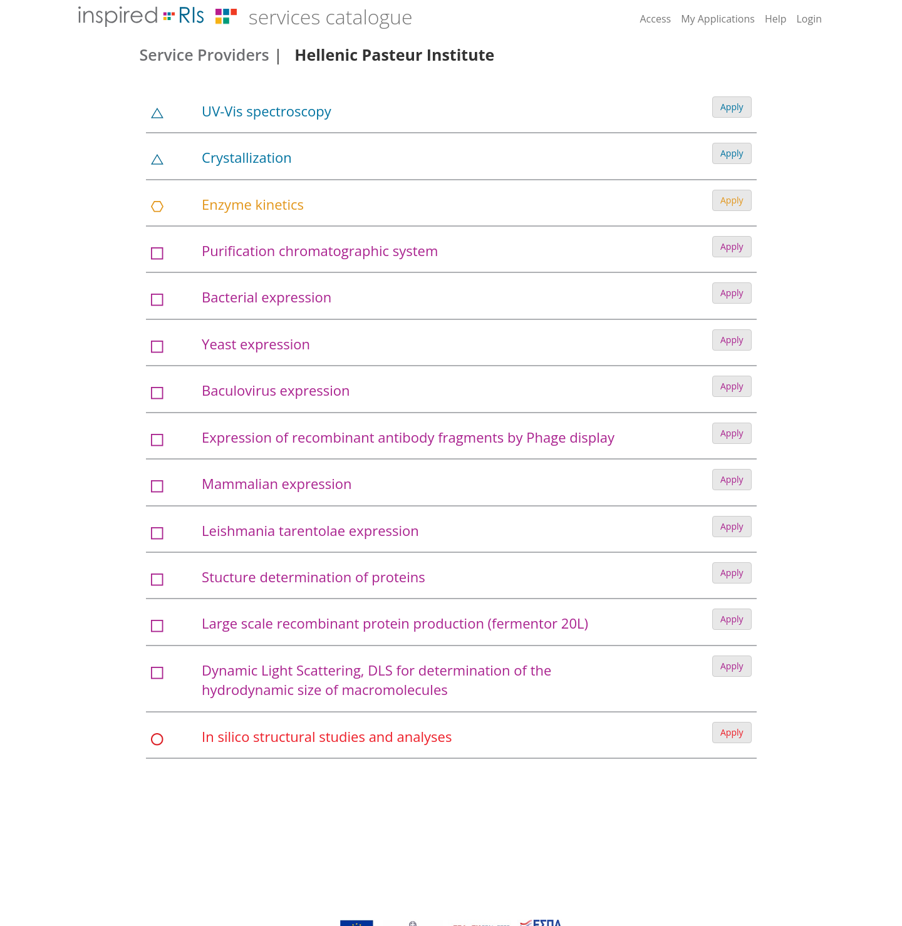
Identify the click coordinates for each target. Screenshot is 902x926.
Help (776, 19)
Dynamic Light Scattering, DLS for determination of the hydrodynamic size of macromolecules (376, 680)
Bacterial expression (266, 296)
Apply (732, 107)
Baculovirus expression (276, 390)
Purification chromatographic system (320, 250)
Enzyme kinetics (253, 204)
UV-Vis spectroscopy (266, 110)
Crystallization (247, 157)
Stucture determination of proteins (313, 576)
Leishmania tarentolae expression (310, 530)
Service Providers (204, 54)
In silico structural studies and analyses (327, 736)
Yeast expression (256, 343)
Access (655, 19)
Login (809, 19)
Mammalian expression (276, 483)
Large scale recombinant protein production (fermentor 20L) (395, 623)
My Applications (718, 19)
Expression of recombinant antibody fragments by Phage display (408, 437)
